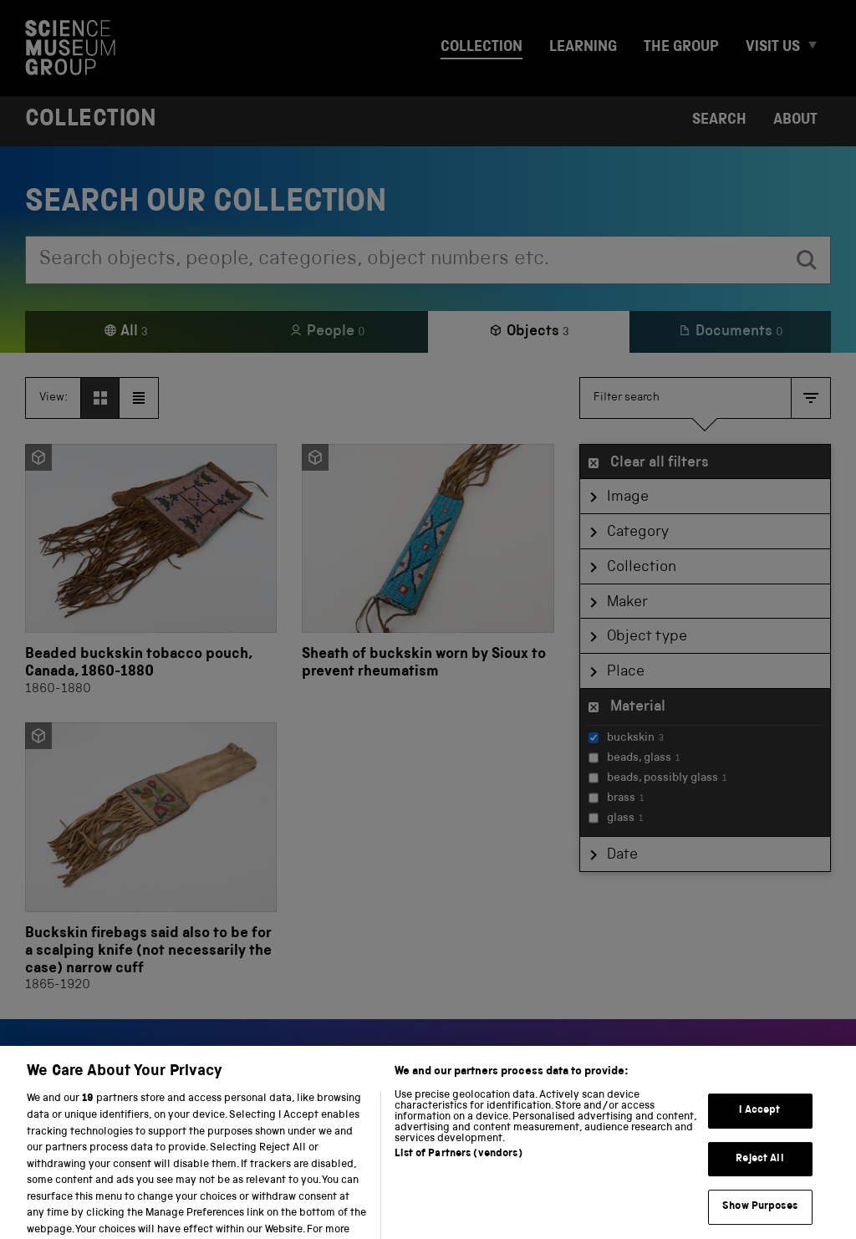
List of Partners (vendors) (458, 1180)
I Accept (759, 1136)
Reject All (759, 1184)
